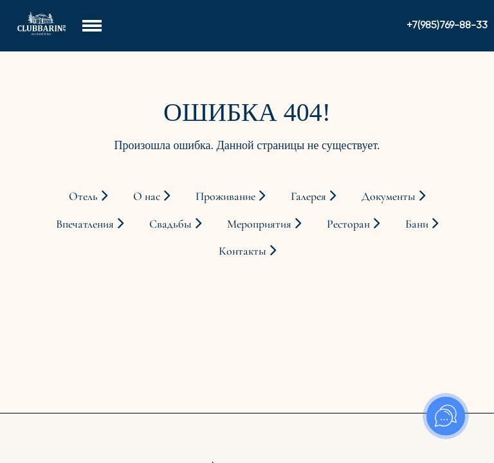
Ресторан (353, 224)
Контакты (247, 251)
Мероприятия (264, 224)
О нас (151, 196)
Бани (421, 224)
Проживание (230, 196)
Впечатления (90, 224)
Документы (393, 196)
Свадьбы (175, 224)
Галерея (313, 196)
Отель (88, 196)
